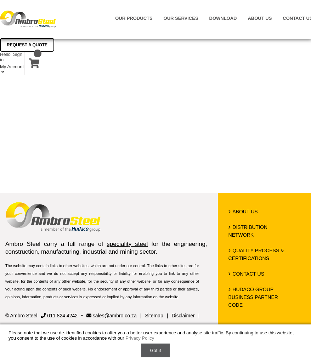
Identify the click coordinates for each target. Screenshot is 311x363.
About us (260, 18)
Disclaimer (182, 315)
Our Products (133, 18)
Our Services (181, 18)
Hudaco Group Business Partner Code (253, 297)
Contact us (248, 274)
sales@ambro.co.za (111, 315)
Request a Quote (27, 44)
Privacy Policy (139, 338)
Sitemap (154, 315)
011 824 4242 (59, 315)
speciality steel (127, 244)
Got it (155, 350)
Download (223, 18)
